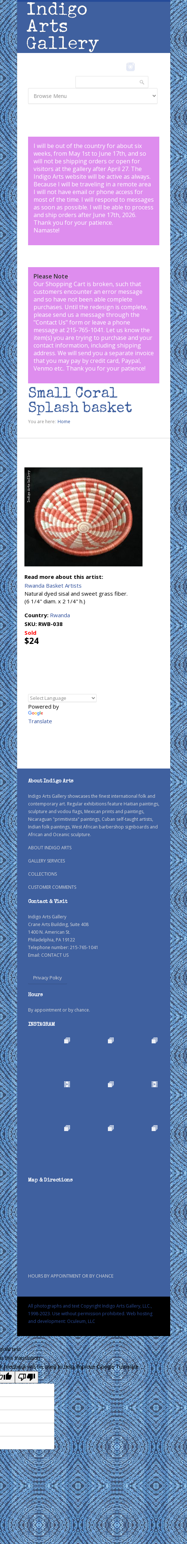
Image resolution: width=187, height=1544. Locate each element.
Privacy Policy (47, 977)
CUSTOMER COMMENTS (52, 887)
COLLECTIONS (42, 874)
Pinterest (142, 66)
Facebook (120, 66)
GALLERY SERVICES (46, 861)
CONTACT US (55, 955)
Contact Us (51, 322)
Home (64, 421)
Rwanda (60, 615)
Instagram (130, 66)
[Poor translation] (26, 1377)
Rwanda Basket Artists (53, 585)
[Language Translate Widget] (62, 698)
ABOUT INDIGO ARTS (49, 848)
